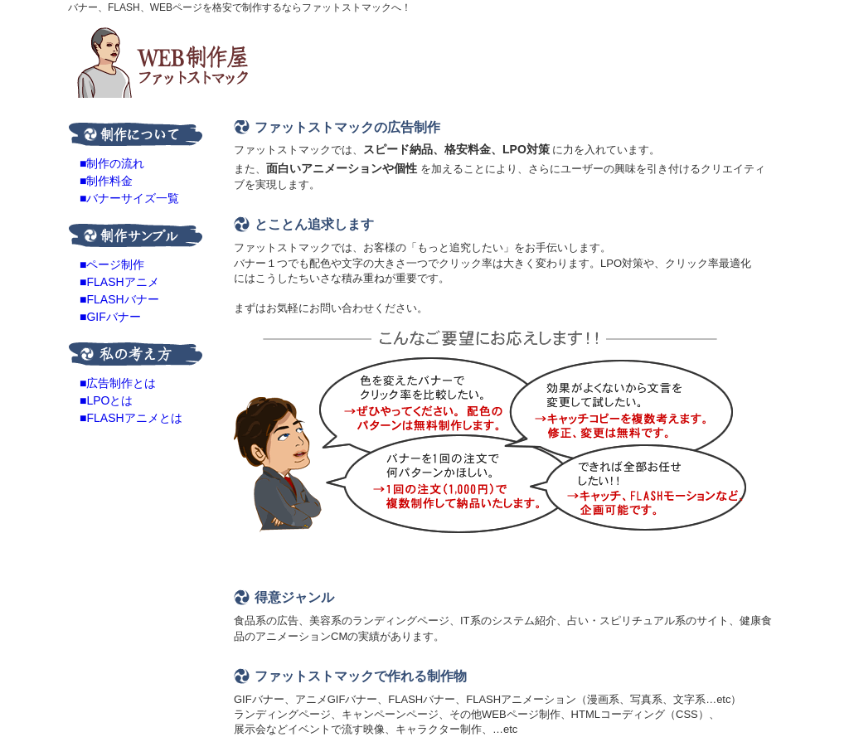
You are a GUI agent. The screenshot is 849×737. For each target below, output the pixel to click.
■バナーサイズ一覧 (129, 198)
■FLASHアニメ (119, 281)
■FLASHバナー (119, 299)
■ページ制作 (112, 264)
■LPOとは (106, 400)
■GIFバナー (110, 316)
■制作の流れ (112, 163)
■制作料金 (106, 180)
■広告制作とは (118, 383)
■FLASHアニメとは (131, 417)
